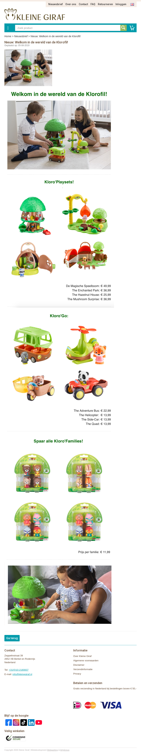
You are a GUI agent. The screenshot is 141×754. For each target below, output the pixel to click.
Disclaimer (78, 665)
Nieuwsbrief (55, 4)
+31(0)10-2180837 (18, 669)
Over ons (70, 4)
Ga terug (12, 638)
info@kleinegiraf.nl (22, 674)
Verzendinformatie (83, 669)
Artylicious (64, 750)
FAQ (93, 4)
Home (7, 36)
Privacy (77, 673)
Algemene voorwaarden (85, 660)
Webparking (52, 750)
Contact (83, 4)
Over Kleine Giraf (82, 656)
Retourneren (105, 4)
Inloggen (120, 4)
